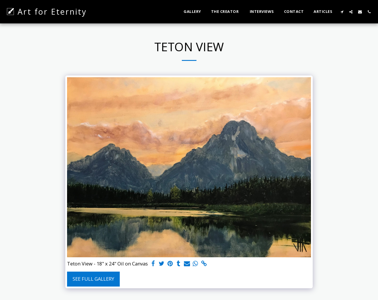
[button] (342, 12)
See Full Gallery (93, 278)
